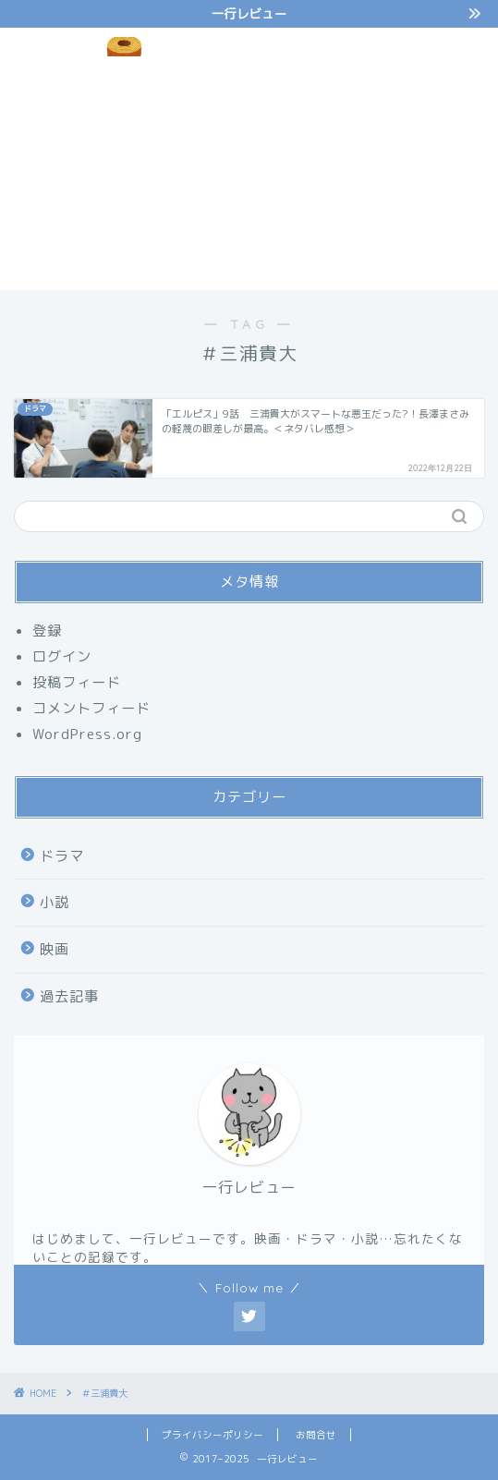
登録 (47, 630)
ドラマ (62, 856)
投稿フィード (76, 682)
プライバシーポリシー (212, 1434)
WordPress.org (87, 734)
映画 (54, 949)
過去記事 (69, 996)
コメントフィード (91, 708)
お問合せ (316, 1434)
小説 (54, 902)
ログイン (61, 656)
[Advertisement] (373, 156)
